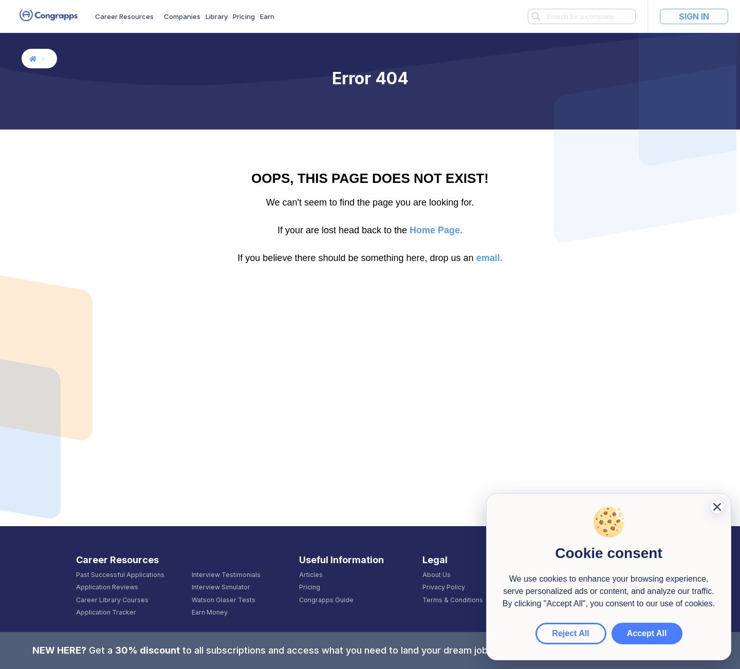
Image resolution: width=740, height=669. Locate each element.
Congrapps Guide (326, 600)
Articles (311, 575)
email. (489, 258)
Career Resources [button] (124, 16)
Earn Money (210, 612)
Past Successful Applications (120, 575)
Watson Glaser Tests (223, 600)
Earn (267, 16)
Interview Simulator (221, 587)
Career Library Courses (112, 600)
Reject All (570, 633)
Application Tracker (106, 612)
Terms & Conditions (452, 600)
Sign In (694, 16)
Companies (182, 16)
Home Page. (436, 230)
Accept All (647, 633)
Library (217, 16)
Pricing (244, 16)
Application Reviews (107, 587)
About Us (436, 575)
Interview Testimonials (226, 575)
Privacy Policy (443, 587)
